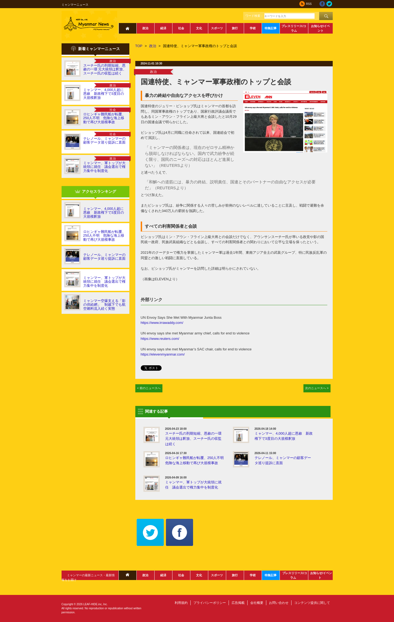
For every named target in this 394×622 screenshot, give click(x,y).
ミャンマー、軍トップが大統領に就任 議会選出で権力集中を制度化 (104, 167)
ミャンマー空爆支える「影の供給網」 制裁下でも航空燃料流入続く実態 (104, 305)
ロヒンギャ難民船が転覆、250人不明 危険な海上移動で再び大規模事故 (104, 118)
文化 (199, 28)
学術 (253, 28)
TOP (139, 46)
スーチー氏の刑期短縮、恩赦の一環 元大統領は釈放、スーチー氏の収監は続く (105, 69)
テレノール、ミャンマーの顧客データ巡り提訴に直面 (104, 140)
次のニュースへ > (317, 388)
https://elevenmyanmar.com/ (163, 354)
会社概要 (256, 603)
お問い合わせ (279, 603)
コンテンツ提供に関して (312, 603)
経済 (163, 28)
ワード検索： (254, 15)
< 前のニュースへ (149, 388)
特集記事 (271, 28)
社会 (181, 28)
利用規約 (181, 603)
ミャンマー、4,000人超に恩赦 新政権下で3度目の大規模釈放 (103, 94)
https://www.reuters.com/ (160, 339)
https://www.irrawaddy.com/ (162, 323)
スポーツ (217, 28)
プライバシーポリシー (209, 603)
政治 (145, 28)
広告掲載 (238, 603)
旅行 (235, 28)
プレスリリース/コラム (293, 28)
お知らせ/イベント (320, 28)
